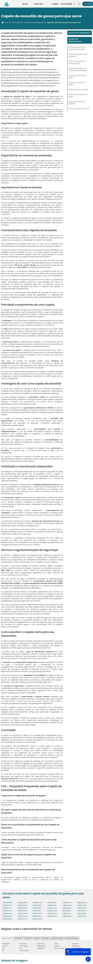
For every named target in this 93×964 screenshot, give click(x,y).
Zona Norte (18, 938)
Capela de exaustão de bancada (77, 103)
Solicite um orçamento (79, 33)
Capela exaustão (53, 905)
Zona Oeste (27, 938)
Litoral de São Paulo (71, 938)
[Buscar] (79, 4)
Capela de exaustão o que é (78, 109)
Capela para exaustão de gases (78, 95)
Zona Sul (36, 938)
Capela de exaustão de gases (77, 76)
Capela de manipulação (41, 911)
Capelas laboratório (39, 902)
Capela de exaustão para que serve (78, 55)
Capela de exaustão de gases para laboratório (77, 69)
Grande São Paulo (57, 938)
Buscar (85, 4)
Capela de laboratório (55, 902)
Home (25, 4)
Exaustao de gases (25, 919)
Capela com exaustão (40, 913)
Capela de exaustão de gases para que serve (77, 48)
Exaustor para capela (26, 908)
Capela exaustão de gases (78, 90)
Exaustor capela (9, 908)
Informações (69, 4)
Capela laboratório (10, 902)
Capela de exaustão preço (57, 911)
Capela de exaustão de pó (13, 911)
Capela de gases (24, 911)
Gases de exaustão (69, 908)
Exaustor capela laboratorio (57, 908)
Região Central (7, 938)
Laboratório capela (69, 911)
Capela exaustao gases (71, 913)
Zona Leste (45, 938)
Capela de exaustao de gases (77, 84)
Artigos (55, 4)
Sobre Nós (38, 4)
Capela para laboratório (27, 902)
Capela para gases (10, 919)
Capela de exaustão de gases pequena (77, 62)
